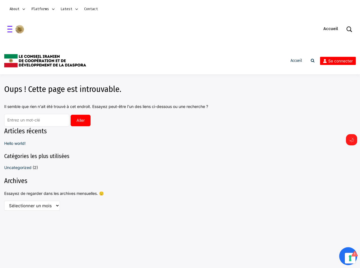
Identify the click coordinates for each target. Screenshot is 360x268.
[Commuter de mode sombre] (351, 139)
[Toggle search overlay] (312, 61)
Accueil (296, 60)
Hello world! (15, 143)
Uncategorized (18, 167)
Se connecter (338, 60)
